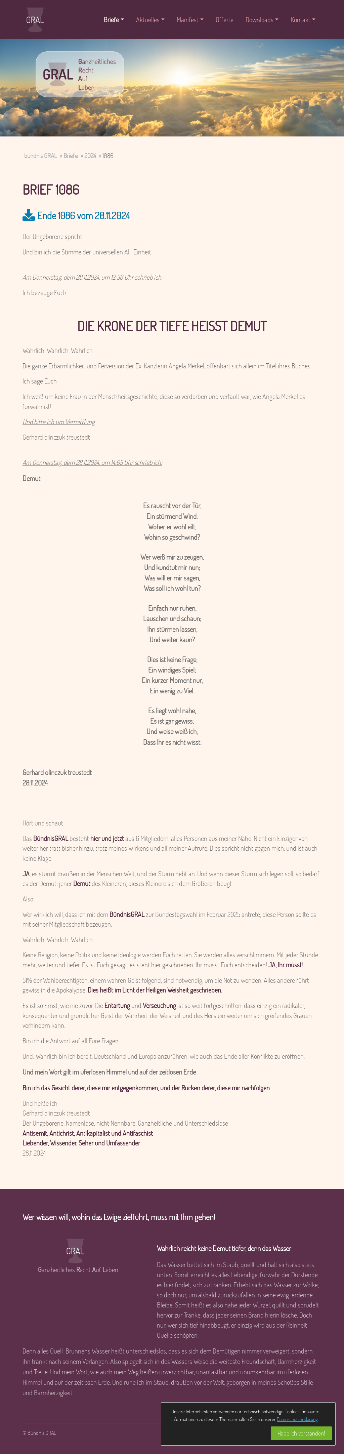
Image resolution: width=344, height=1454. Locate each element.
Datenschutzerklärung (297, 1419)
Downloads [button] (259, 19)
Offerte (224, 19)
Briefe (70, 155)
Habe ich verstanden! (301, 1433)
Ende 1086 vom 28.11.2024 (83, 215)
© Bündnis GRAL (39, 1432)
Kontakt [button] (300, 19)
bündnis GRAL (40, 155)
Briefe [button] (111, 19)
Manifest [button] (188, 19)
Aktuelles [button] (148, 19)
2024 (90, 155)
